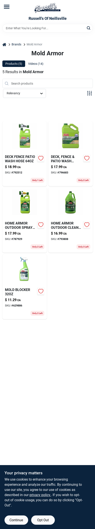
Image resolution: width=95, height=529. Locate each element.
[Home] (4, 44)
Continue (16, 520)
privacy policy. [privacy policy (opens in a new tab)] (40, 495)
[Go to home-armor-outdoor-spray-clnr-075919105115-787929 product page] (24, 220)
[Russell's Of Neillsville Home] (47, 8)
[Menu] (6, 6)
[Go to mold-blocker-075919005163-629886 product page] (24, 286)
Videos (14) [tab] (35, 63)
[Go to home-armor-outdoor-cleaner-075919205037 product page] (70, 220)
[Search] (89, 27)
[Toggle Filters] (89, 93)
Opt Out (43, 520)
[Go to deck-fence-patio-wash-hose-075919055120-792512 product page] (24, 153)
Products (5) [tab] (13, 63)
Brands (16, 44)
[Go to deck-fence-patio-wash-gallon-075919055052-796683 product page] (70, 153)
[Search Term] (47, 28)
